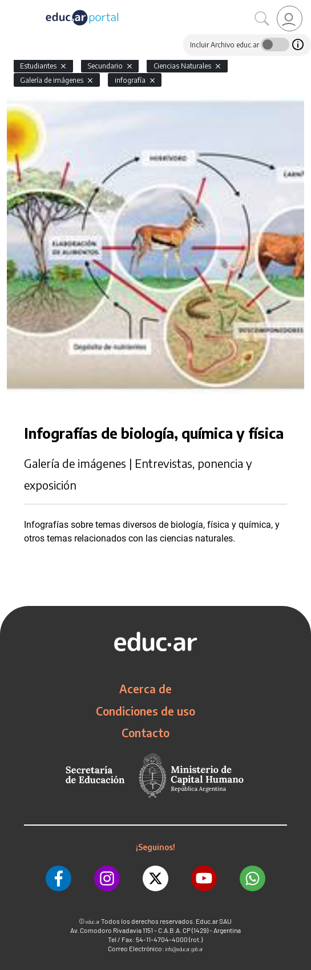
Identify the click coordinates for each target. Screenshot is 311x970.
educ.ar (93, 922)
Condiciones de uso (145, 711)
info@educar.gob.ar (184, 949)
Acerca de (145, 689)
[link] (289, 18)
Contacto (145, 732)
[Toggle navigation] (10, 6)
